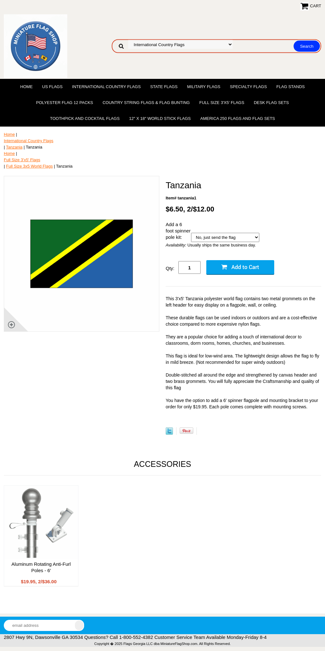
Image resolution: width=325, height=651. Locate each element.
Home (26, 86)
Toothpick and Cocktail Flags (84, 118)
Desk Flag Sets (271, 102)
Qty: (170, 268)
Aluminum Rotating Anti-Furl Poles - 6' (41, 567)
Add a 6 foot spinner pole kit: (178, 231)
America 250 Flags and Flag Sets (237, 118)
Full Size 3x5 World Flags (29, 166)
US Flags (52, 86)
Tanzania (14, 147)
